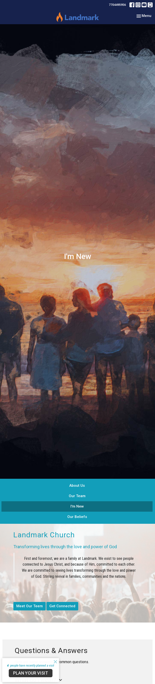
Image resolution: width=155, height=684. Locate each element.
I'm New (77, 506)
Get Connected (62, 606)
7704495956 (117, 5)
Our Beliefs (77, 517)
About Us (77, 485)
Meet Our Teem (29, 606)
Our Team (77, 496)
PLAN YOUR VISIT (30, 673)
